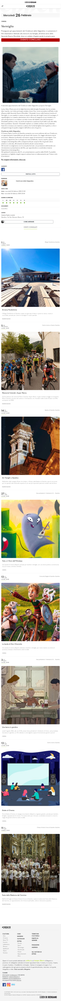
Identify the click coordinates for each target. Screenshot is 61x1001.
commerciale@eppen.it (14, 978)
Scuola (20, 943)
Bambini (20, 936)
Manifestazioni (6, 318)
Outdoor (20, 939)
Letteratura (6, 944)
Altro (19, 956)
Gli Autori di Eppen (37, 953)
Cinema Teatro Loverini (8, 215)
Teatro (5, 950)
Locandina (4, 208)
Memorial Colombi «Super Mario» (14, 393)
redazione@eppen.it (14, 977)
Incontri (5, 942)
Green (19, 952)
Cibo (19, 934)
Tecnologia (21, 947)
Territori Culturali (35, 935)
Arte (4, 936)
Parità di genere (35, 939)
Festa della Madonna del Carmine (14, 895)
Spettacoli (6, 948)
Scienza (5, 953)
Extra (19, 941)
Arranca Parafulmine (9, 310)
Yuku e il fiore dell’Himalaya (12, 561)
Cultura (6, 934)
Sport (19, 945)
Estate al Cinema (8, 810)
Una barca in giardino (10, 727)
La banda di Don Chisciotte (12, 644)
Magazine (35, 945)
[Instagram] (8, 984)
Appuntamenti (22, 954)
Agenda (35, 947)
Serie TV (5, 940)
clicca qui (18, 980)
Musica (5, 946)
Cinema (3, 21)
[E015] (13, 984)
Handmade (21, 949)
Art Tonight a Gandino (10, 478)
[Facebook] (3, 169)
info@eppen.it (13, 975)
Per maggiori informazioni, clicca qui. (13, 159)
